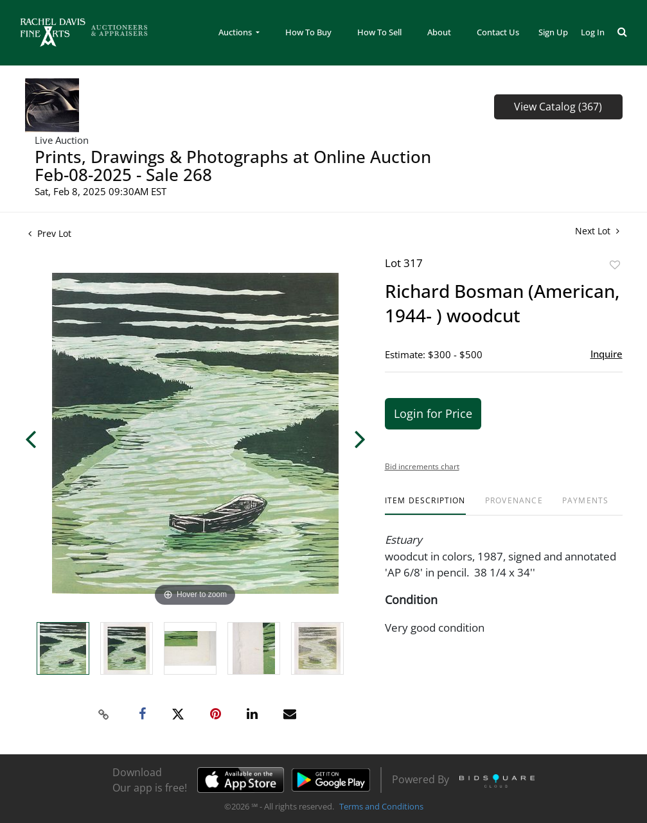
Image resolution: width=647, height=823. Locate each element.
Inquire (606, 353)
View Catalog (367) (558, 107)
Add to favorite (615, 264)
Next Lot (597, 230)
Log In (593, 32)
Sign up (553, 32)
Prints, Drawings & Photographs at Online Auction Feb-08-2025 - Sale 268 (233, 165)
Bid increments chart (422, 466)
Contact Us (498, 32)
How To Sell (379, 32)
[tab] (425, 505)
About (439, 32)
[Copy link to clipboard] (103, 714)
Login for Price (433, 413)
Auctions (236, 32)
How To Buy (308, 32)
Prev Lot (49, 233)
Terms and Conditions (381, 806)
